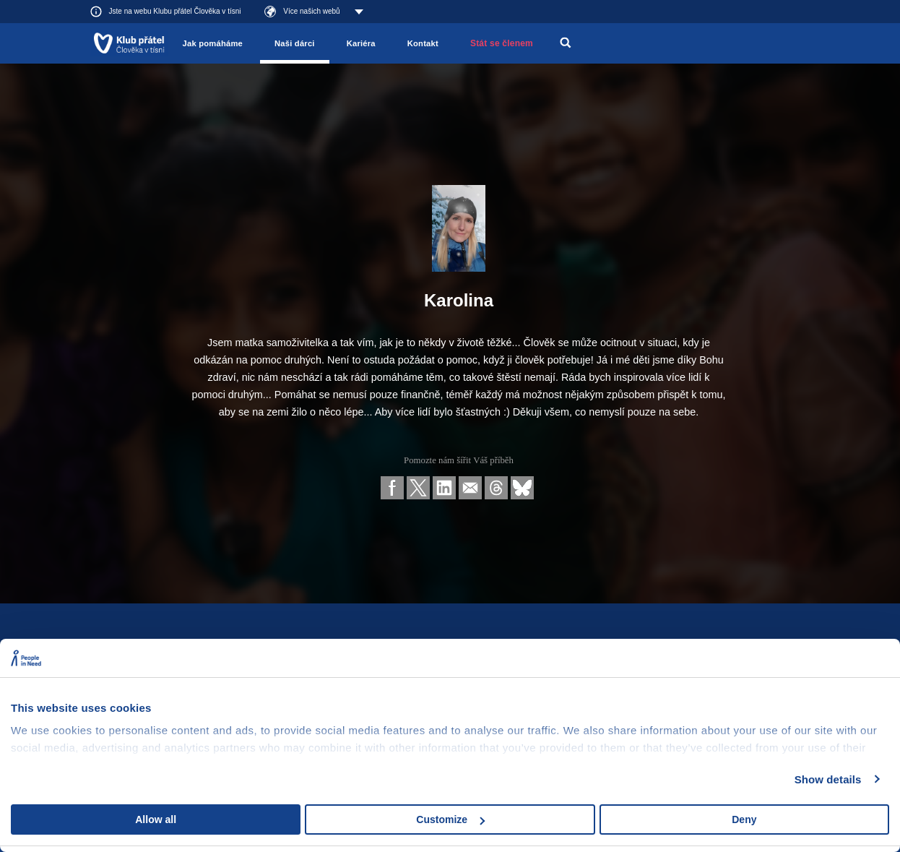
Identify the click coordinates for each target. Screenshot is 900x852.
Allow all (155, 819)
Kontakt (422, 43)
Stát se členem (501, 43)
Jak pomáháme (213, 43)
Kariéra (361, 43)
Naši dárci (294, 43)
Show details (828, 779)
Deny (744, 819)
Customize (450, 819)
